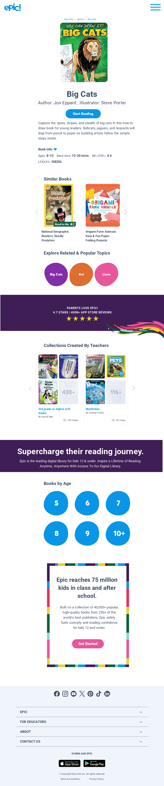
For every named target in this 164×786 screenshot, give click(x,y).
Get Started (88, 643)
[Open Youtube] (74, 694)
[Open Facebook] (57, 694)
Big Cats (69, 19)
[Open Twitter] (82, 694)
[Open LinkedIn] (107, 694)
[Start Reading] (83, 113)
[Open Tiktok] (99, 694)
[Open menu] (155, 8)
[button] (58, 388)
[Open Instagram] (65, 694)
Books (80, 19)
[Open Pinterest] (90, 694)
